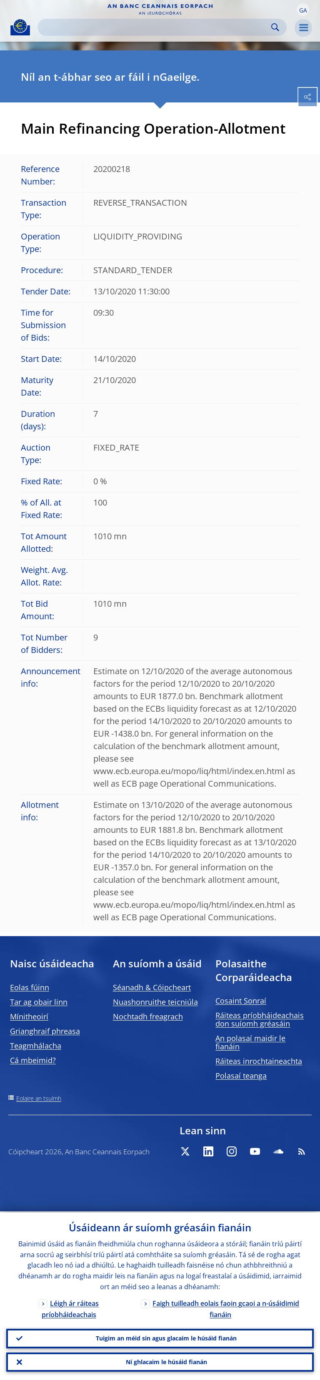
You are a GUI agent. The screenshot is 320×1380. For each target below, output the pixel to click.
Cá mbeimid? (33, 1060)
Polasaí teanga (241, 1076)
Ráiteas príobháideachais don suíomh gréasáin (259, 1019)
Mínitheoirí (29, 1016)
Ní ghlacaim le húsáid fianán (166, 1361)
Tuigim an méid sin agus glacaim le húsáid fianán (166, 1337)
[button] (303, 9)
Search (275, 27)
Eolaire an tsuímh (38, 1098)
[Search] (155, 27)
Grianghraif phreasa (45, 1031)
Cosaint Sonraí (240, 1001)
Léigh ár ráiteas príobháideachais (70, 1308)
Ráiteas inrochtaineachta (258, 1061)
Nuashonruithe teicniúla (155, 1002)
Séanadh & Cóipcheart (152, 987)
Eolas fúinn (29, 987)
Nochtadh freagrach (148, 1016)
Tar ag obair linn (39, 1002)
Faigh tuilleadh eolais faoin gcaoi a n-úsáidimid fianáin (225, 1308)
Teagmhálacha (35, 1046)
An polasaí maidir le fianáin (250, 1042)
